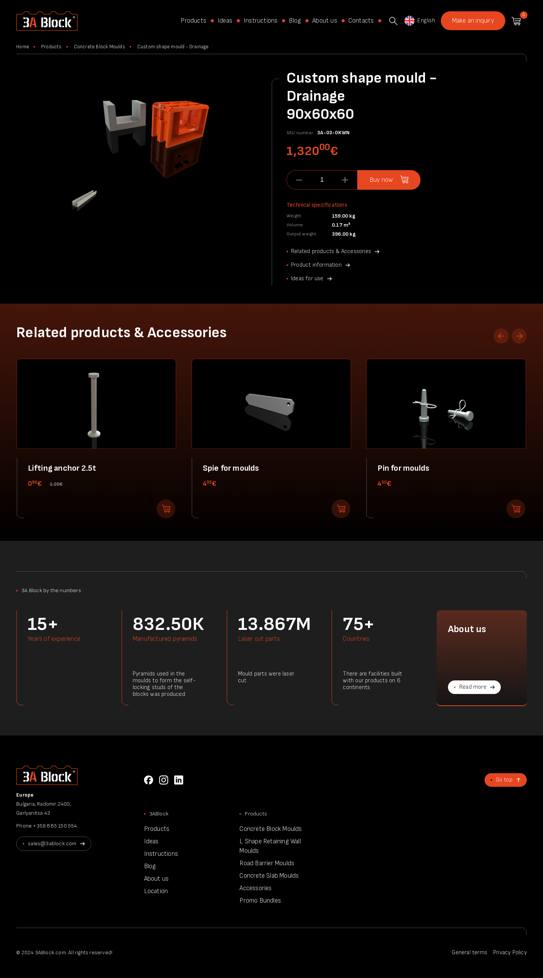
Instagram (163, 780)
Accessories (255, 888)
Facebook (148, 780)
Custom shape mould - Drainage (173, 47)
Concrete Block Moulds (99, 47)
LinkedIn (178, 780)
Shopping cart (516, 21)
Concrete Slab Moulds (269, 876)
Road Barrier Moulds (266, 863)
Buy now (381, 180)
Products (193, 21)
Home (22, 47)
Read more (472, 687)
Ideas (225, 21)
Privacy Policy (510, 952)
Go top (504, 779)
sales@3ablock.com (52, 843)
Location (156, 891)
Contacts (361, 21)
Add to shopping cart (165, 508)
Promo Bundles (260, 900)
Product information (316, 265)
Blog (295, 21)
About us (324, 21)
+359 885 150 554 (55, 826)
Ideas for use (307, 278)
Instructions (261, 21)
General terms (469, 952)
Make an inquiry (473, 21)
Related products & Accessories (331, 251)
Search (393, 21)
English (419, 21)
